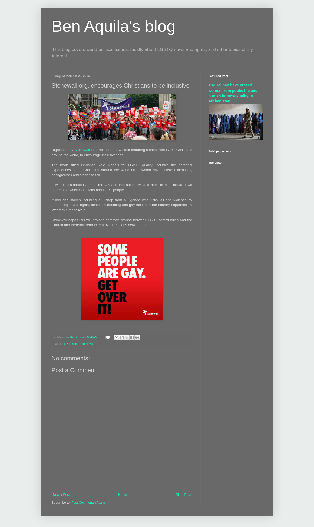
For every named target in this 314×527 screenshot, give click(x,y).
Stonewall (82, 150)
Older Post (183, 495)
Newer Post (61, 495)
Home (122, 495)
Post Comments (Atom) (88, 502)
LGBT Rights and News (77, 343)
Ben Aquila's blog (114, 26)
